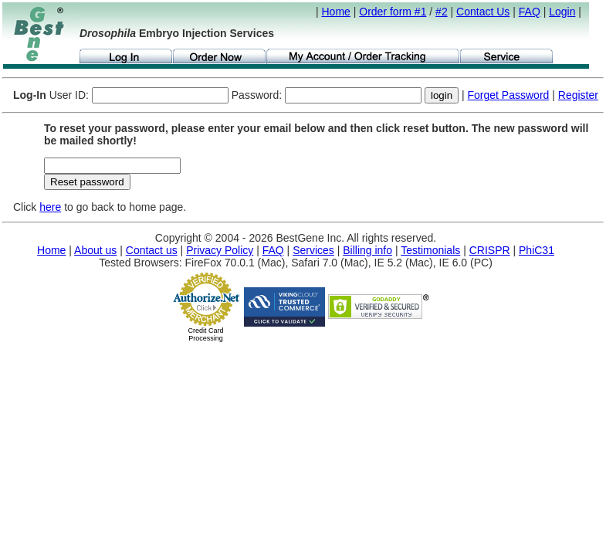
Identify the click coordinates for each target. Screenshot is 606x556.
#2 (441, 11)
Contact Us (483, 11)
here (50, 207)
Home (336, 11)
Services (313, 250)
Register (578, 95)
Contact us (152, 250)
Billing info (367, 250)
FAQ (529, 11)
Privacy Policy (219, 250)
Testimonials (430, 250)
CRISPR (489, 250)
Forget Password (509, 95)
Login (562, 11)
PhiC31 (536, 250)
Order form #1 (392, 11)
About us (95, 250)
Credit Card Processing (205, 334)
